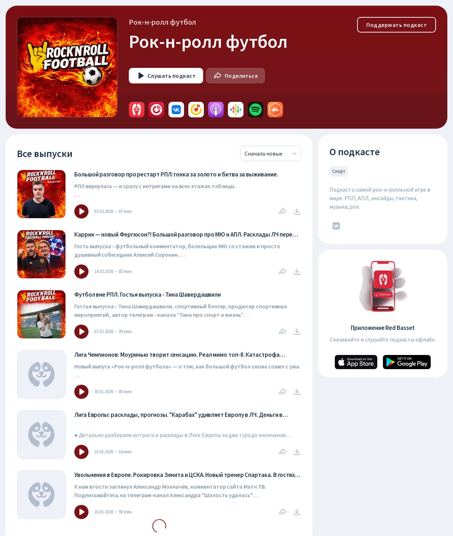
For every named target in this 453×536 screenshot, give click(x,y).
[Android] (407, 362)
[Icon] (81, 211)
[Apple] (356, 362)
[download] (297, 211)
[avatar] (136, 109)
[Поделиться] (235, 75)
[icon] (336, 226)
